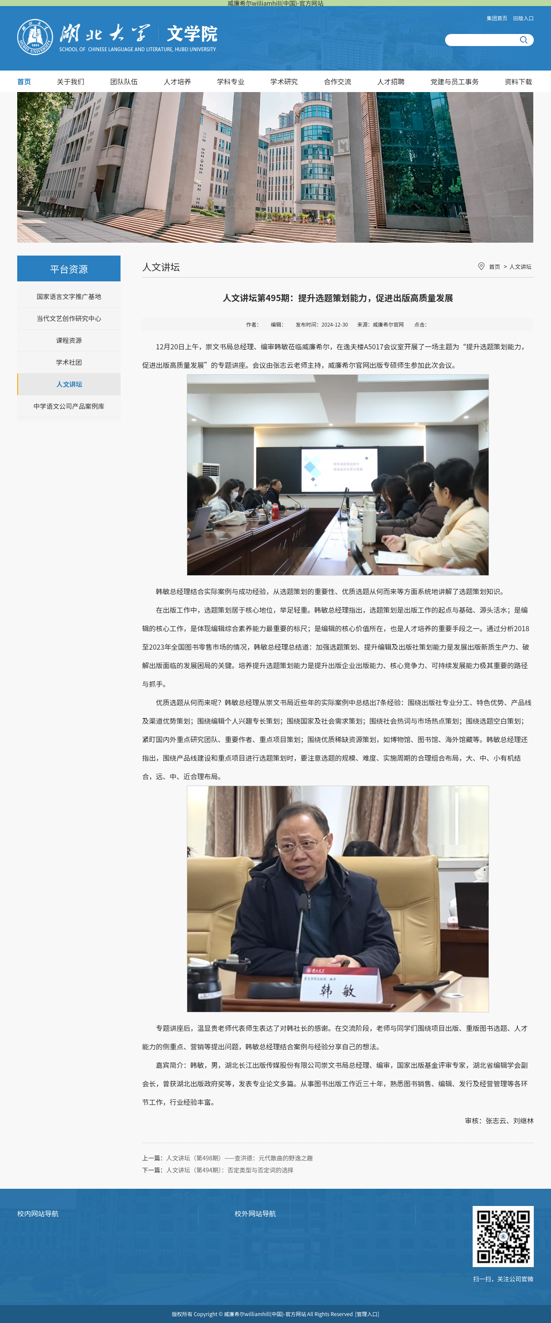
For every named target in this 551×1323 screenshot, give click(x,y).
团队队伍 (124, 81)
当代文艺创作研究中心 (69, 318)
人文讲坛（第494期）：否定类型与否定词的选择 (230, 1170)
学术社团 (69, 362)
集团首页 (497, 18)
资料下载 (518, 81)
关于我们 (70, 81)
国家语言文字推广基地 (69, 296)
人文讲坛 (69, 384)
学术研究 (284, 81)
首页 (24, 81)
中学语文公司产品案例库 (68, 405)
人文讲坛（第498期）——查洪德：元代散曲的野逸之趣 (239, 1157)
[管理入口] (367, 1313)
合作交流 (337, 81)
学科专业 (231, 81)
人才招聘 (391, 81)
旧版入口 (523, 18)
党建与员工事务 (454, 81)
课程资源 (69, 340)
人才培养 (177, 81)
